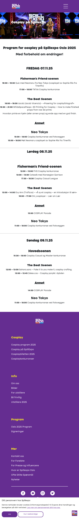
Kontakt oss (17, 456)
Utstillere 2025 (19, 402)
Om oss (15, 383)
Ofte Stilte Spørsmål (22, 475)
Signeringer (17, 432)
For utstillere (18, 393)
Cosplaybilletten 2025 (23, 354)
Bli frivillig (16, 397)
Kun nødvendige (31, 514)
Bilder (14, 388)
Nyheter (15, 480)
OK (9, 514)
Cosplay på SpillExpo (22, 349)
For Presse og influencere (25, 466)
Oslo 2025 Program (21, 427)
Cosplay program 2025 (23, 345)
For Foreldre (17, 461)
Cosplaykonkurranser (22, 359)
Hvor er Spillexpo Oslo (23, 470)
